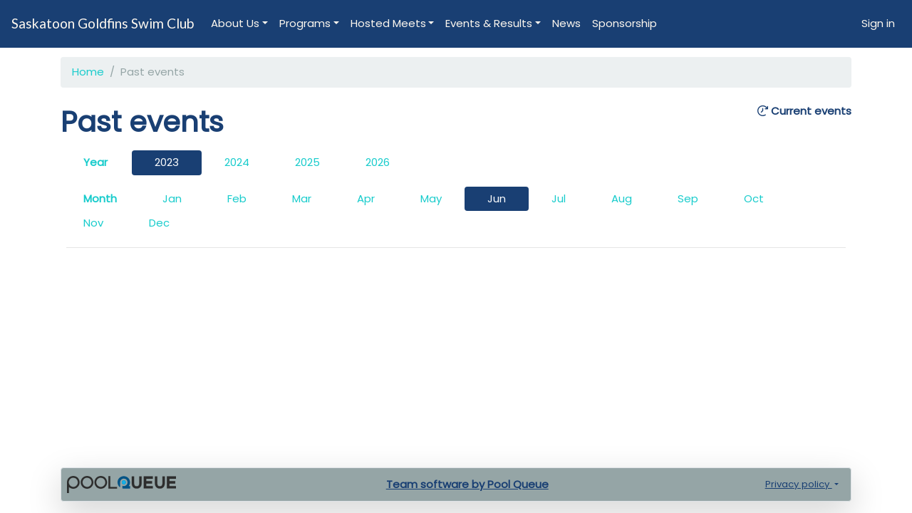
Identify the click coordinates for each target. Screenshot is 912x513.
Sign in (878, 23)
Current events (804, 111)
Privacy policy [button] (798, 484)
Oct (754, 198)
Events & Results (488, 23)
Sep (688, 198)
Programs (305, 23)
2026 (378, 162)
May (431, 198)
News (566, 23)
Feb (237, 198)
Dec (159, 222)
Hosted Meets (388, 23)
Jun (496, 198)
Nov (93, 222)
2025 (307, 162)
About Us (235, 23)
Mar (301, 198)
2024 (236, 162)
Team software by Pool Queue (467, 484)
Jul (558, 198)
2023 (167, 162)
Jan (172, 198)
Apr (366, 198)
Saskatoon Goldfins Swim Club (102, 23)
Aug (621, 198)
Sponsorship (624, 23)
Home (88, 71)
